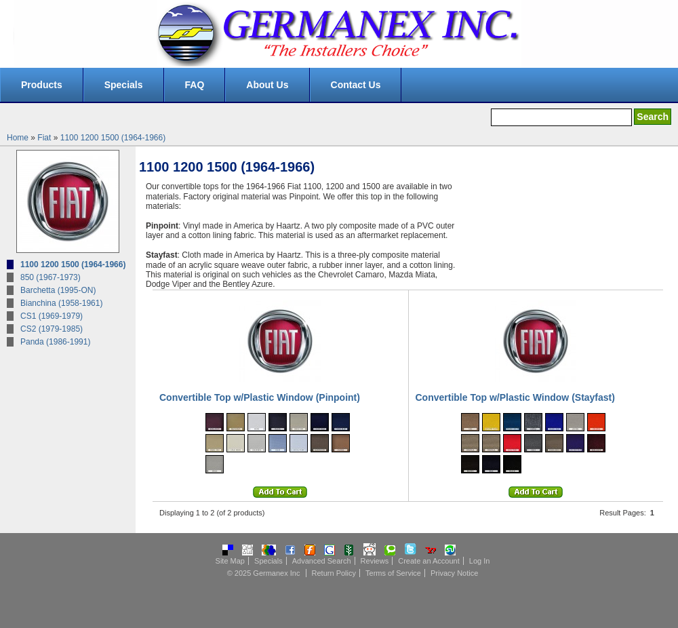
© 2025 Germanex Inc (263, 573)
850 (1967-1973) (50, 277)
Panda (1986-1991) (55, 342)
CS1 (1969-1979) (51, 316)
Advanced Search (321, 561)
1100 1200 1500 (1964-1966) (112, 137)
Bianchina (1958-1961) (61, 303)
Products (41, 84)
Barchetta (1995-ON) (58, 290)
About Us (267, 84)
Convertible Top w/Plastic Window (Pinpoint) (259, 397)
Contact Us (356, 84)
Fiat (44, 137)
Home (17, 137)
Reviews (375, 561)
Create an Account (429, 561)
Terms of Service (393, 573)
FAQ (195, 84)
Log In (479, 561)
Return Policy (334, 573)
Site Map (230, 561)
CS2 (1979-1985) (51, 329)
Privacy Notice (454, 573)
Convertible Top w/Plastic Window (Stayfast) (515, 397)
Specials (123, 84)
